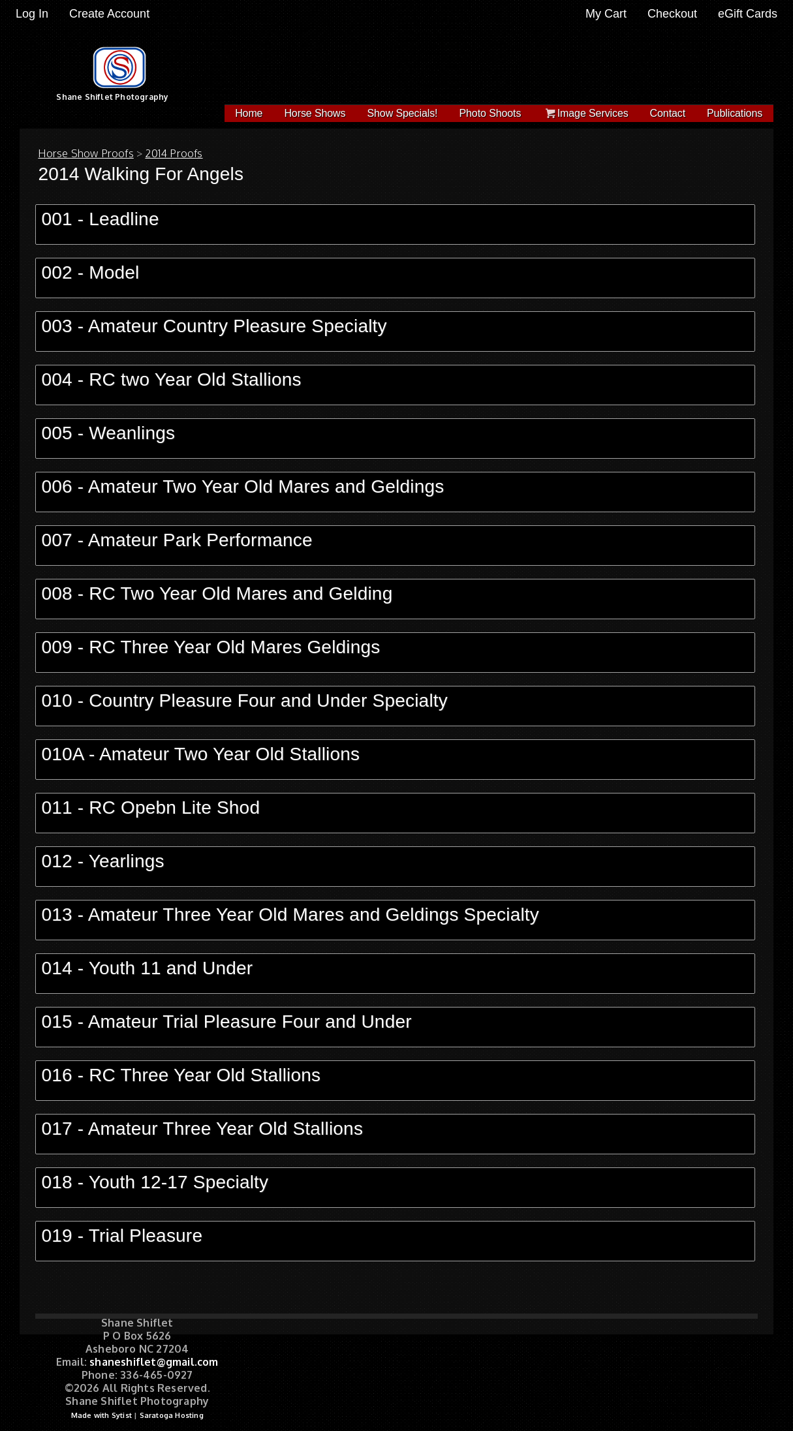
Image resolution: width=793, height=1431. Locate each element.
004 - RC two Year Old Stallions (171, 379)
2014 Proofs (173, 153)
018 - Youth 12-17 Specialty (154, 1182)
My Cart (607, 13)
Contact (667, 113)
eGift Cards (747, 13)
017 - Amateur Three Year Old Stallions (202, 1128)
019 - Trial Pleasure (121, 1235)
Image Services (585, 113)
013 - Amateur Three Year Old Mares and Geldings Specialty (290, 914)
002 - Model (90, 272)
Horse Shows (314, 113)
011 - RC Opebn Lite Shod (150, 807)
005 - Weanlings (108, 433)
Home (248, 113)
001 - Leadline (100, 219)
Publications (734, 113)
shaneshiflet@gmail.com (153, 1361)
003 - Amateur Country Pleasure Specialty (213, 326)
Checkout (672, 13)
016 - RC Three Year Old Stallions (180, 1075)
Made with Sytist (101, 1415)
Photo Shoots (490, 113)
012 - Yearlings (102, 861)
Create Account (109, 13)
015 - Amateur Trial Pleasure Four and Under (226, 1021)
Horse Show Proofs (85, 153)
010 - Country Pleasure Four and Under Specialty (244, 700)
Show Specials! (402, 113)
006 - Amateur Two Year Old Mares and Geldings (242, 486)
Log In (32, 13)
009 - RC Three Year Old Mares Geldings (210, 647)
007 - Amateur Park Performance (176, 540)
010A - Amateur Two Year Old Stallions (200, 754)
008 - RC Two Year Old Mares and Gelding (216, 593)
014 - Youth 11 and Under (147, 968)
